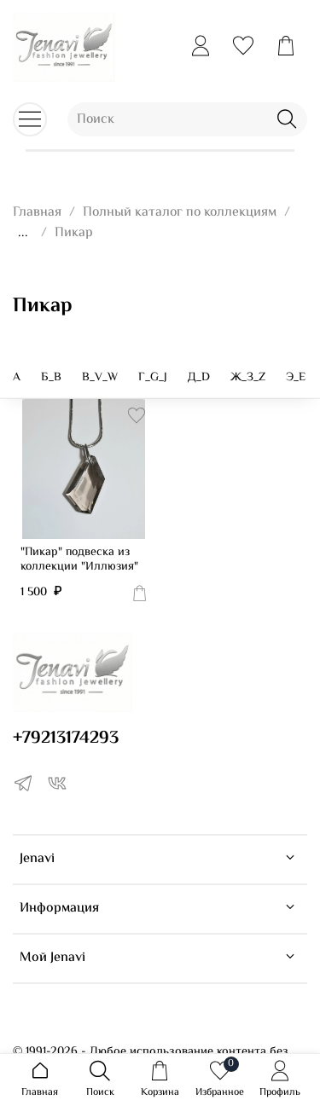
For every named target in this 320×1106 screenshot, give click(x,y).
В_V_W (100, 377)
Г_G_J (152, 377)
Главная (37, 212)
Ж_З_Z (247, 377)
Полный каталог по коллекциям (179, 212)
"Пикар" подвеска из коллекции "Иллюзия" (79, 560)
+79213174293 (66, 738)
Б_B (51, 377)
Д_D (199, 377)
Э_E (295, 377)
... (23, 233)
